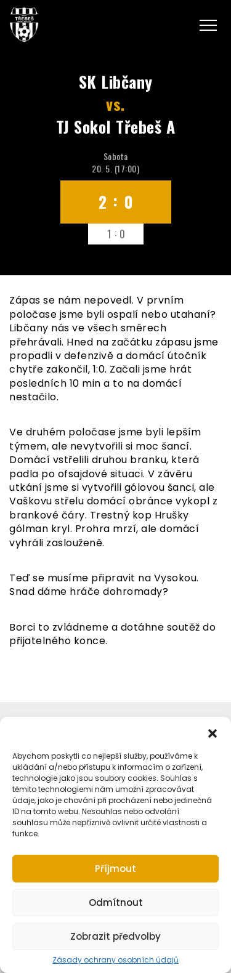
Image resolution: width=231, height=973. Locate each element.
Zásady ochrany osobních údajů (115, 960)
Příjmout (115, 868)
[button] (212, 732)
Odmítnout (116, 902)
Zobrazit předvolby (115, 936)
